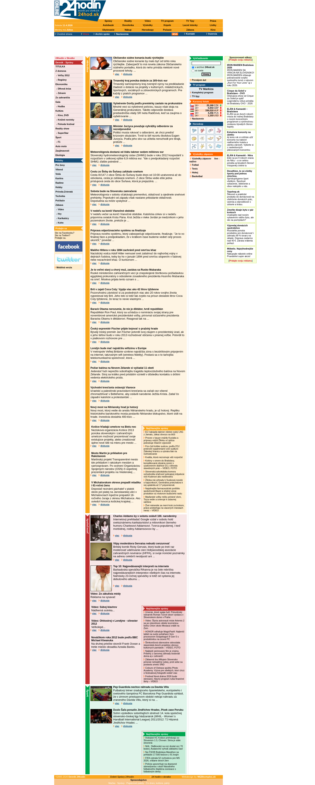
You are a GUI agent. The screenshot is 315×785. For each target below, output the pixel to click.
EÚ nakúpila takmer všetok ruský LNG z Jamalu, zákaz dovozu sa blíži (163, 433)
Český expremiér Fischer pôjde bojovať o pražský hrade (124, 328)
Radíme (59, 183)
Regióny (61, 80)
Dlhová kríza (63, 88)
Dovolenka (128, 25)
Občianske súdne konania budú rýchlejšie (138, 57)
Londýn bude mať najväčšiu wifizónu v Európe (118, 348)
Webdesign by (199, 777)
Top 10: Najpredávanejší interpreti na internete (141, 566)
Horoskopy (148, 29)
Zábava (190, 29)
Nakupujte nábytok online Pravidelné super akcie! (240, 252)
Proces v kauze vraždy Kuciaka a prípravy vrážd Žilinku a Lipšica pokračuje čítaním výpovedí (161, 440)
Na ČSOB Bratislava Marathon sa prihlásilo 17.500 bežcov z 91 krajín (161, 753)
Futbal (194, 165)
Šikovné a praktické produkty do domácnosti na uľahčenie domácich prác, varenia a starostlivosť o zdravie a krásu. (240, 198)
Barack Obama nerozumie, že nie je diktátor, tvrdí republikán (126, 309)
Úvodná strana (63, 34)
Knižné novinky (65, 119)
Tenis (194, 168)
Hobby (58, 187)
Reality (128, 21)
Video (148, 21)
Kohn (59, 222)
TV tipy (194, 96)
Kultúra (59, 111)
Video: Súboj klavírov (104, 607)
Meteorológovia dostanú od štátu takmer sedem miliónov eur (127, 151)
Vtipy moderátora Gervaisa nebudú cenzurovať (141, 543)
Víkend (59, 169)
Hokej (194, 172)
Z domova (60, 71)
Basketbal (196, 176)
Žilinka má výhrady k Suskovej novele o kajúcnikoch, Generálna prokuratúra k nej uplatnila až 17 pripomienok (163, 482)
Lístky (213, 25)
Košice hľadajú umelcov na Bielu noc (113, 426)
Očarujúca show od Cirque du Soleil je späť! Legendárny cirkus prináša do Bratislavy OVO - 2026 (240, 97)
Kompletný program (201, 92)
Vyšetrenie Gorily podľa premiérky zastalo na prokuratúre (147, 103)
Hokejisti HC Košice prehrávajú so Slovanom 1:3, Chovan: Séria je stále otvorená (162, 740)
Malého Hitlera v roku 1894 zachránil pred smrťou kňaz (123, 250)
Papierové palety (135, 783)
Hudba (60, 106)
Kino (213, 29)
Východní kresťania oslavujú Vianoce (112, 387)
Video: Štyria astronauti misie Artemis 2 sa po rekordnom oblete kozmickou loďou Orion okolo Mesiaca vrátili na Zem (164, 624)
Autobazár (108, 25)
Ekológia (60, 155)
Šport (58, 137)
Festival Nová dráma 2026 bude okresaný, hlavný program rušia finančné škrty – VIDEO (164, 679)
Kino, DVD (62, 115)
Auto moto (61, 146)
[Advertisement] (165, 10)
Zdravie (61, 93)
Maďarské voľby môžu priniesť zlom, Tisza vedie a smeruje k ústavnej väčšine (163, 499)
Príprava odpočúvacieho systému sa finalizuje (118, 230)
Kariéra (59, 178)
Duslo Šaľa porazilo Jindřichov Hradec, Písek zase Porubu (148, 709)
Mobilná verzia (63, 267)
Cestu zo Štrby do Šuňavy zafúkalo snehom (116, 171)
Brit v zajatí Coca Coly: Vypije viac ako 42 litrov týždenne (124, 289)
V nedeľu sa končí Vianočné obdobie (112, 210)
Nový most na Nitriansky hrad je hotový (114, 407)
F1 (58, 142)
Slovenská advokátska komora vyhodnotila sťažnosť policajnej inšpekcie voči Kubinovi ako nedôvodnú (164, 474)
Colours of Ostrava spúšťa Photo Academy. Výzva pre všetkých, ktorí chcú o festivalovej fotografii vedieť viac (164, 670)
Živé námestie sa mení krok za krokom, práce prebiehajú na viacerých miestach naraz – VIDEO (164, 508)
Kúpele (167, 25)
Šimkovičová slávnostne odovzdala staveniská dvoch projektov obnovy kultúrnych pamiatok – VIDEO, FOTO (162, 645)
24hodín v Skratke (65, 58)
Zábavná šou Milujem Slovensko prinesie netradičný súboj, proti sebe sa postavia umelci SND (163, 662)
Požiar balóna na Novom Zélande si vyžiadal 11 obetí (122, 367)
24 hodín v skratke (160, 777)
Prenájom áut (198, 80)
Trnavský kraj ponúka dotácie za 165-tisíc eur (140, 80)
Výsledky (147, 25)
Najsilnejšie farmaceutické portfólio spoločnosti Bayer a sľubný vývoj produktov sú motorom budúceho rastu (163, 491)
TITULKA (60, 66)
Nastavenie (197, 118)
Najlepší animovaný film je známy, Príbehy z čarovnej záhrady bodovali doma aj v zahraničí (162, 653)
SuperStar (62, 133)
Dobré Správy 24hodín (121, 777)
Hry (59, 214)
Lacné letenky (190, 25)
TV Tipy (190, 21)
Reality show (62, 128)
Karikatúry (62, 218)
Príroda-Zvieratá (64, 191)
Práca (213, 21)
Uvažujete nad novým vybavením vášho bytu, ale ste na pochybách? (240, 215)
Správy (108, 21)
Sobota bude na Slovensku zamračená (113, 191)
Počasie (167, 29)
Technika (60, 196)
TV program (167, 21)
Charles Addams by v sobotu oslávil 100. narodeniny (144, 516)
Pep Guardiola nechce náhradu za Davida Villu (141, 687)
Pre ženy (60, 165)
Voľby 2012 (63, 75)
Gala (57, 102)
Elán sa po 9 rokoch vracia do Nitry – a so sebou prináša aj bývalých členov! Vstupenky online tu (240, 160)
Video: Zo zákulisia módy (105, 593)
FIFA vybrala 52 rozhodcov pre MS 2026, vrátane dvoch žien (162, 759)
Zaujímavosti (62, 150)
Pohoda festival (65, 124)
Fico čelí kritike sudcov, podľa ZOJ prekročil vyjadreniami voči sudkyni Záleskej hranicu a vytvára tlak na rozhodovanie (161, 450)
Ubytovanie (108, 29)
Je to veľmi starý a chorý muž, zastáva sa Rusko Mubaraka (125, 269)
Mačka (111, 783)
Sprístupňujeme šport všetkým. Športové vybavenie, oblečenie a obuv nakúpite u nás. (239, 178)
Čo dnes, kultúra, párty (158, 783)
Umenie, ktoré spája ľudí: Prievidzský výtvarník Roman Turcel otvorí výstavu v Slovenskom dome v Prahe (163, 614)
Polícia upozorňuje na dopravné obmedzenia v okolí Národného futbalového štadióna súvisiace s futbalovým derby (160, 768)
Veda (58, 174)
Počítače (60, 200)
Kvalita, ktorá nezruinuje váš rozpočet (163, 457)
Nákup (128, 29)
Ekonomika (61, 84)
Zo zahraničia (62, 97)
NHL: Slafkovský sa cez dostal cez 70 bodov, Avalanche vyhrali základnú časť (163, 747)
